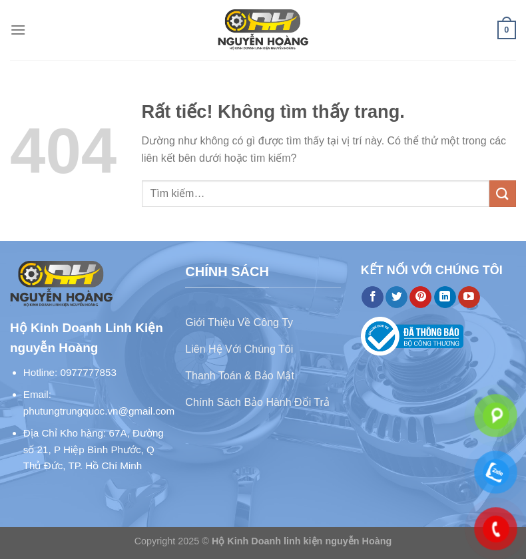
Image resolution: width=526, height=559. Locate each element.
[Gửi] (502, 193)
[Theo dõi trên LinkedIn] (445, 297)
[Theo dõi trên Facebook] (373, 297)
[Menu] (18, 29)
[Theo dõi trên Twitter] (396, 297)
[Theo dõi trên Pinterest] (420, 297)
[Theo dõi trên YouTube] (469, 297)
